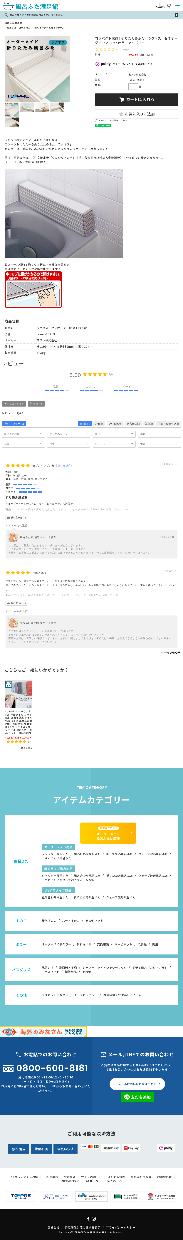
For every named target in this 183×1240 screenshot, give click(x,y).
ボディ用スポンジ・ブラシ (150, 967)
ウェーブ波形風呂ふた (153, 854)
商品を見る (26, 747)
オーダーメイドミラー (56, 944)
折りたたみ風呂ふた (119, 854)
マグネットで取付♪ (55, 995)
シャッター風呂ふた (55, 854)
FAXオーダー (93, 1181)
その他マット (94, 920)
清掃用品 (71, 972)
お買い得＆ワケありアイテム (122, 995)
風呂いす (48, 967)
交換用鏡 (103, 944)
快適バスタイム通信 (24, 1177)
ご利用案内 (50, 1177)
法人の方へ (114, 1181)
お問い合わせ (70, 1181)
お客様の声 (164, 1177)
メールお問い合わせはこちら (137, 1084)
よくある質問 (116, 1177)
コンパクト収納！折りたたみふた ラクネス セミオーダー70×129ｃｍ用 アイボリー (69, 595)
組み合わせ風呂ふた (87, 854)
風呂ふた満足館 (13, 22)
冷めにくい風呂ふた (58, 858)
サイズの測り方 (91, 1177)
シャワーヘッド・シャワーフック (105, 967)
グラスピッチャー (86, 995)
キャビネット (123, 944)
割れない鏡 (84, 944)
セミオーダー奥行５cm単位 (49, 27)
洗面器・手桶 (68, 967)
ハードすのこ (71, 920)
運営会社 (53, 1227)
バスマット (52, 972)
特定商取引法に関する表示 (82, 1227)
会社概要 (70, 1177)
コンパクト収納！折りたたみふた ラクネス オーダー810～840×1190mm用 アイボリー (71, 509)
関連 (155, 944)
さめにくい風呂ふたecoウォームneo (69, 880)
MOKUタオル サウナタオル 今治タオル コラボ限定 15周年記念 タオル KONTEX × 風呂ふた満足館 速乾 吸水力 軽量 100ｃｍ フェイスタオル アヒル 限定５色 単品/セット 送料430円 (18, 722)
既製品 (142, 944)
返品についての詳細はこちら (113, 120)
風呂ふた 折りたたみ (18, 27)
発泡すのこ (49, 920)
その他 (86, 972)
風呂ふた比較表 (141, 1177)
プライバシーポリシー (121, 1227)
